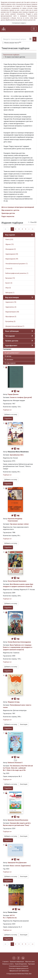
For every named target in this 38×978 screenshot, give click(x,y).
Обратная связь (30, 961)
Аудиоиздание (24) (11, 254)
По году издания (10, 363)
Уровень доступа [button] (11, 341)
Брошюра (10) (10, 278)
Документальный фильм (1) (14, 326)
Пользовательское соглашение (18, 966)
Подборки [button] (7, 410)
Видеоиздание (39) (11, 259)
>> (32, 229)
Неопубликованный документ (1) (16, 263)
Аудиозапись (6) (10, 307)
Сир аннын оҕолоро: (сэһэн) (19, 524)
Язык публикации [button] (12, 331)
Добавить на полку (10, 414)
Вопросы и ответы (8, 964)
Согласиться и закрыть (19, 23)
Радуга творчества (8, 216)
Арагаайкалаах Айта (17, 455)
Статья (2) (8, 268)
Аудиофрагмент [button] (11, 346)
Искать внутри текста (12, 42)
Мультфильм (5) (10, 316)
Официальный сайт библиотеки (19, 970)
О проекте (6, 961)
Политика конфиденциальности (18, 968)
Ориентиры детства (8, 213)
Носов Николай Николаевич (17, 581)
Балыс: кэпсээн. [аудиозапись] (20, 865)
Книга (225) (9, 239)
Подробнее (8, 418)
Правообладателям (21, 964)
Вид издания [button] (10, 235)
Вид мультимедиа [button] (12, 297)
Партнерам (31, 964)
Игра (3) (8, 288)
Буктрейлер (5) (10, 321)
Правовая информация (17, 961)
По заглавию (9, 359)
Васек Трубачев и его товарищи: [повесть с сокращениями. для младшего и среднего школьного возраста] (17, 647)
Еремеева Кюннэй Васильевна (18, 820)
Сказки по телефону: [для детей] (21, 397)
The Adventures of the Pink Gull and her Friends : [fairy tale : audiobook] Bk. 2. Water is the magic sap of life (18, 768)
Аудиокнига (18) (10, 302)
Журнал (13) (9, 244)
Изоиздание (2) (10, 249)
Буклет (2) (8, 283)
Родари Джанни (13, 394)
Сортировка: (7, 349)
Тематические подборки (11, 55)
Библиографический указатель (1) (16, 273)
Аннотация (23, 724)
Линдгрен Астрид (13, 702)
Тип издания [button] (10, 336)
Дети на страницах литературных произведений (18, 207)
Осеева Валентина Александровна (19, 642)
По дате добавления (12, 353)
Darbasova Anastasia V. (15, 762)
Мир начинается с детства (10, 210)
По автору (8, 356)
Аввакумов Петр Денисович (17, 862)
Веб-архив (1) (9, 292)
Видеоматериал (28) (12, 312)
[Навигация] (33, 28)
